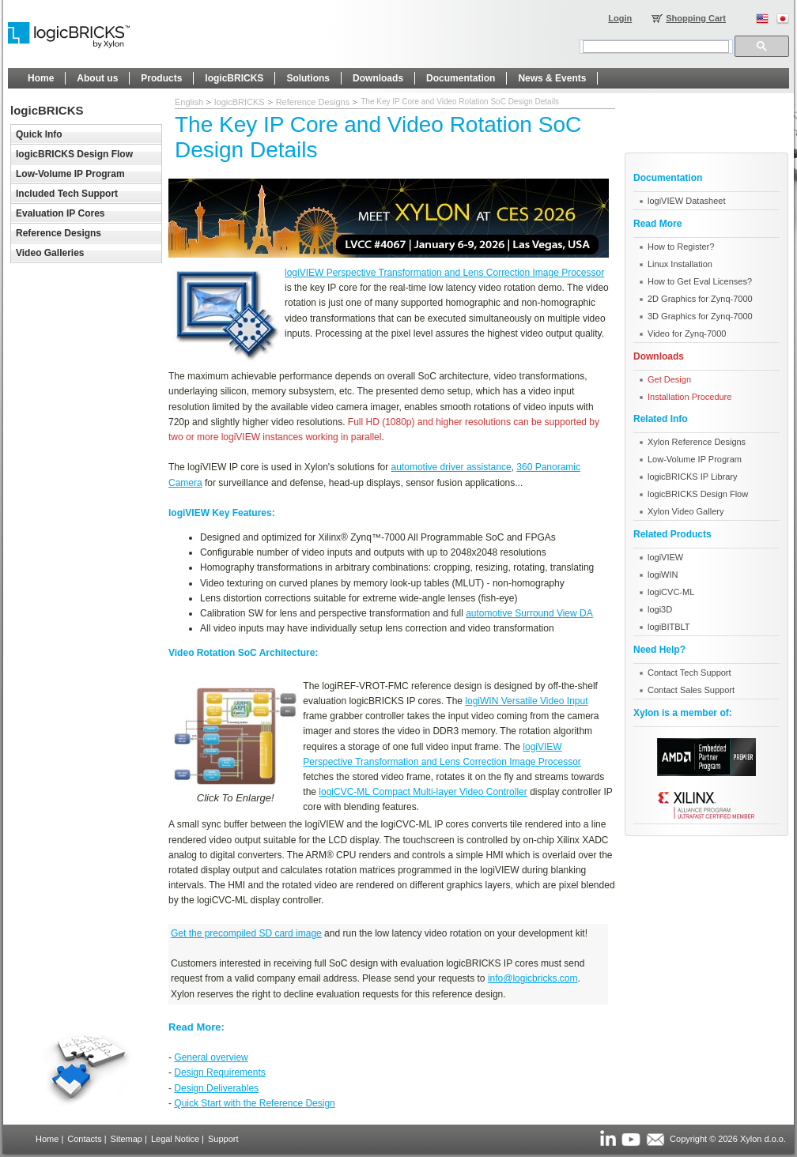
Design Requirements (219, 1072)
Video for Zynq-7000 (687, 333)
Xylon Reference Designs (697, 442)
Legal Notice (175, 1139)
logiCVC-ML (671, 592)
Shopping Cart (696, 18)
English (189, 102)
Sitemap (126, 1139)
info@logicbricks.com (533, 978)
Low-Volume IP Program (695, 459)
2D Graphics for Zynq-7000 (700, 298)
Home (47, 1139)
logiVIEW (665, 557)
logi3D (660, 609)
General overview (210, 1057)
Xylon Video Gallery (685, 511)
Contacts (84, 1139)
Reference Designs (313, 102)
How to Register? (681, 246)
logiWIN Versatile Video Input (526, 701)
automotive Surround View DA (529, 613)
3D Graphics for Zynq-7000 (700, 316)
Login (620, 18)
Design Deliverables (216, 1088)
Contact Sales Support (691, 690)
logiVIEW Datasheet (686, 200)
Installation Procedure (689, 396)
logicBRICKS (239, 102)
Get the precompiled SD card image (246, 933)
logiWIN (663, 574)
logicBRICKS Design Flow (698, 494)
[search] (656, 46)
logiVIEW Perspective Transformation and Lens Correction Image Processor (444, 272)
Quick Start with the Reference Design (254, 1103)
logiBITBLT (669, 626)
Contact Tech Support (689, 672)
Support (223, 1139)
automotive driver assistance (451, 467)
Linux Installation (680, 264)
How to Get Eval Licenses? (700, 281)
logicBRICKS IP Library (693, 476)
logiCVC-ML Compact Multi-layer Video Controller (423, 791)
